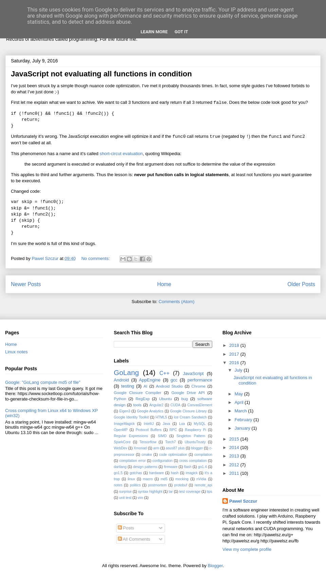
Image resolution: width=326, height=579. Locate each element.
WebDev (120, 448)
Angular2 (156, 405)
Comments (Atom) (176, 301)
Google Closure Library (188, 411)
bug (184, 398)
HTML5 (161, 417)
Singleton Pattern (190, 436)
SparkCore (122, 442)
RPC (173, 430)
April (240, 402)
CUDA (175, 405)
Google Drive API (188, 392)
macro (148, 479)
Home (164, 284)
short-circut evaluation (121, 153)
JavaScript (193, 373)
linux (131, 479)
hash (175, 473)
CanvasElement (199, 405)
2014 (234, 447)
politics (135, 485)
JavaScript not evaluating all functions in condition (101, 74)
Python (120, 398)
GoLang (126, 372)
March (241, 410)
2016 (234, 362)
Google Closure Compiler (137, 392)
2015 (234, 439)
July (239, 370)
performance (199, 379)
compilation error (132, 461)
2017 (234, 354)
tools (137, 405)
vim (140, 498)
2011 (234, 473)
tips (209, 491)
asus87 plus (175, 448)
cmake (147, 454)
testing (127, 386)
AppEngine (150, 379)
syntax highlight (150, 491)
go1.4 (202, 467)
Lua (182, 424)
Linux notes (16, 351)
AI (145, 386)
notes (118, 485)
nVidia (201, 479)
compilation (203, 454)
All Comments (134, 539)
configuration (162, 461)
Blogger (215, 565)
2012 (234, 464)
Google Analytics (150, 411)
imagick (192, 473)
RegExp (142, 398)
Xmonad (140, 448)
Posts (126, 527)
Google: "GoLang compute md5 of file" (42, 382)
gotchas (136, 473)
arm (156, 448)
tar (171, 491)
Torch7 (170, 442)
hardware (156, 473)
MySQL (200, 424)
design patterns (145, 467)
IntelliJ (148, 424)
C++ (164, 373)
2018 (234, 345)
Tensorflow (148, 442)
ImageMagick (124, 424)
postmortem (157, 485)
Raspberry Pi (195, 430)
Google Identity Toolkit (131, 417)
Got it (181, 31)
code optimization (173, 454)
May (239, 393)
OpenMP (121, 430)
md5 (164, 479)
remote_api (203, 485)
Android (121, 379)
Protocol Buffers (148, 430)
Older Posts (301, 284)
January (243, 428)
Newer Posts (26, 284)
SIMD (162, 436)
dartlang (120, 467)
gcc (173, 379)
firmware (171, 467)
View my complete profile (246, 549)
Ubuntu (165, 398)
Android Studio (169, 386)
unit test (125, 498)
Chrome (199, 386)
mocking (181, 479)
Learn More (154, 31)
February (244, 419)
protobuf (180, 485)
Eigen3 (124, 411)
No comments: (96, 258)
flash (188, 467)
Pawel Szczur (243, 501)
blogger (197, 448)
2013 (234, 456)
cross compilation (193, 461)
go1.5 (118, 473)
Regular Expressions (131, 436)
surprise (125, 491)
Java (166, 424)
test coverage (190, 491)
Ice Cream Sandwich (190, 417)
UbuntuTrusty (195, 442)
